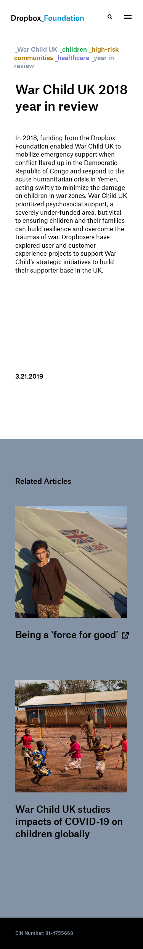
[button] (127, 17)
